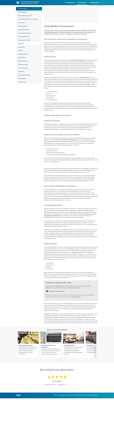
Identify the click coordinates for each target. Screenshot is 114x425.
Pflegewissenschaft (23, 64)
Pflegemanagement (23, 61)
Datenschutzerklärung (76, 323)
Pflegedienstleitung (23, 54)
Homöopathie (21, 47)
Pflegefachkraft (22, 57)
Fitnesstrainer (21, 22)
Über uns (56, 422)
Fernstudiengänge (76, 2)
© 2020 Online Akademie (91, 422)
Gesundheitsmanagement (24, 33)
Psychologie (21, 71)
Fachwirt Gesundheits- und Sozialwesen (28, 19)
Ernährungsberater (22, 12)
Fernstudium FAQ (63, 2)
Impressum (62, 422)
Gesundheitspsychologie (24, 40)
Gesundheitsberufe (88, 2)
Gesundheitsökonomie (23, 36)
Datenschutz (69, 422)
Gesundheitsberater (23, 26)
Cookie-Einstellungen (79, 422)
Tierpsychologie (22, 82)
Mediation (20, 50)
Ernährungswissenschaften (25, 15)
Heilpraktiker (21, 43)
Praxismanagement (23, 68)
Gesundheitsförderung (23, 29)
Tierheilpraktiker (22, 78)
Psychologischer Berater (24, 75)
